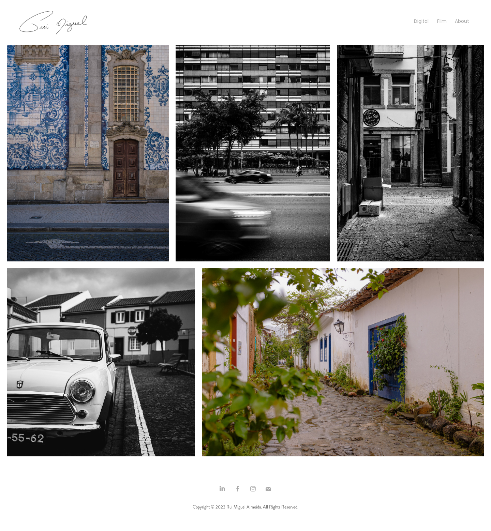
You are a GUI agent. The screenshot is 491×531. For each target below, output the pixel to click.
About (462, 22)
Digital (421, 22)
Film (442, 22)
